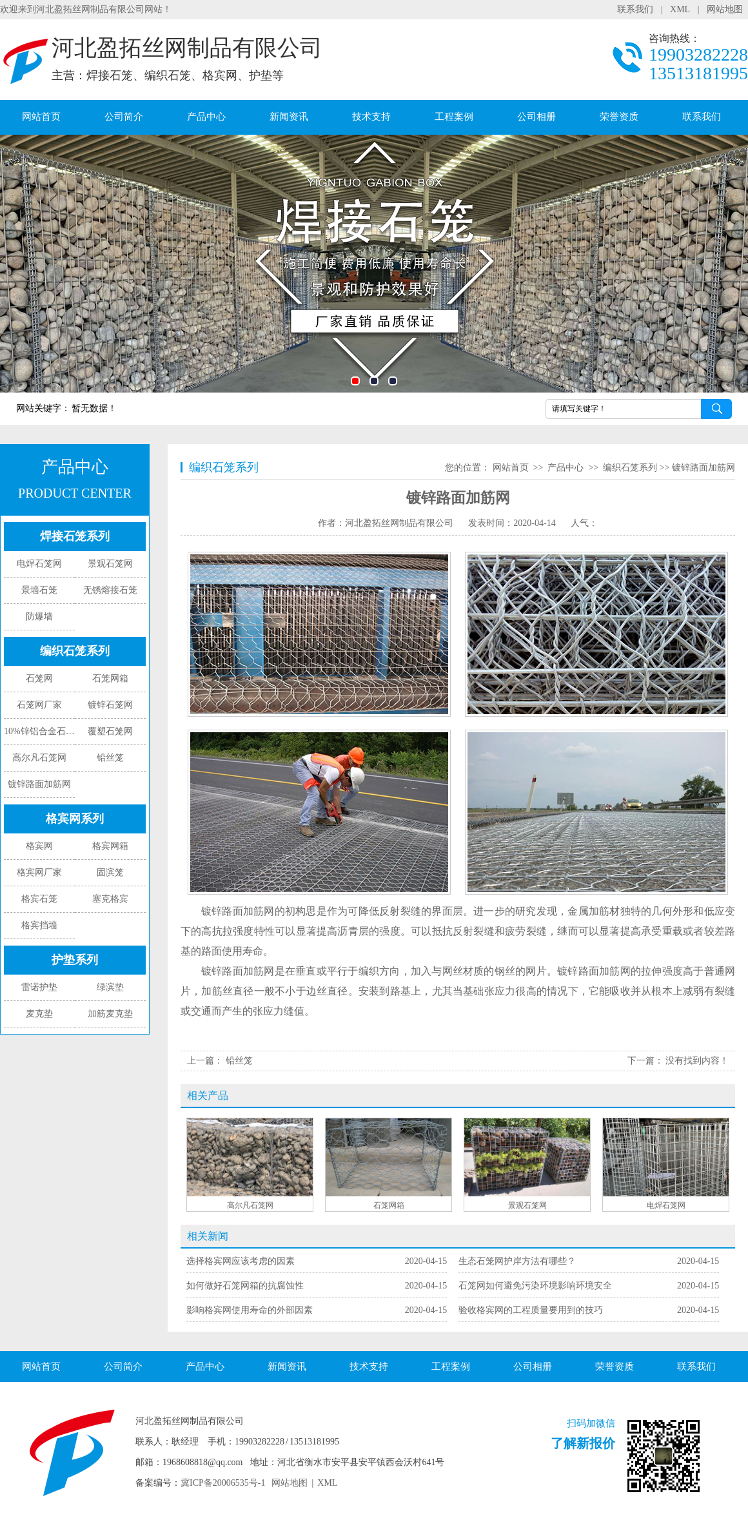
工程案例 (454, 117)
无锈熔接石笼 (110, 590)
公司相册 (536, 117)
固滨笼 (110, 872)
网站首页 (41, 117)
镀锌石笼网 (110, 705)
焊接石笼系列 (75, 536)
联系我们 (635, 9)
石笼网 (39, 678)
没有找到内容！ (697, 1060)
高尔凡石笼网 (39, 758)
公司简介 (123, 117)
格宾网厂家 (39, 872)
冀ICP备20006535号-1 (223, 1413)
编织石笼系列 (75, 651)
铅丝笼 (110, 758)
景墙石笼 (39, 590)
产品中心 (206, 117)
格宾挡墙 (39, 925)
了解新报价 (583, 1374)
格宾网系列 (75, 818)
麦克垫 (39, 1013)
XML (680, 9)
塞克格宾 (110, 899)
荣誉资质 (619, 117)
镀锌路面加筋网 (39, 784)
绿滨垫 (110, 987)
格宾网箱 (110, 846)
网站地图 (725, 9)
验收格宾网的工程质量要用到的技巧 (530, 1240)
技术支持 (371, 117)
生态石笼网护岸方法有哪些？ (517, 1191)
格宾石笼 (39, 899)
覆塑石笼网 (110, 731)
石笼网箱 (110, 678)
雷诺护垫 (39, 987)
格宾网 (39, 846)
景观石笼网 (110, 564)
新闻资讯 (289, 117)
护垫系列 (75, 959)
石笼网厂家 (39, 705)
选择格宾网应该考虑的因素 (240, 1191)
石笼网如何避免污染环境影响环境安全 (535, 1216)
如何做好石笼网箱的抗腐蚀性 (245, 1216)
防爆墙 (39, 616)
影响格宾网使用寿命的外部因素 (249, 1240)
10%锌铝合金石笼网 (39, 731)
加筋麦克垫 (110, 1013)
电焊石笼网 (39, 564)
